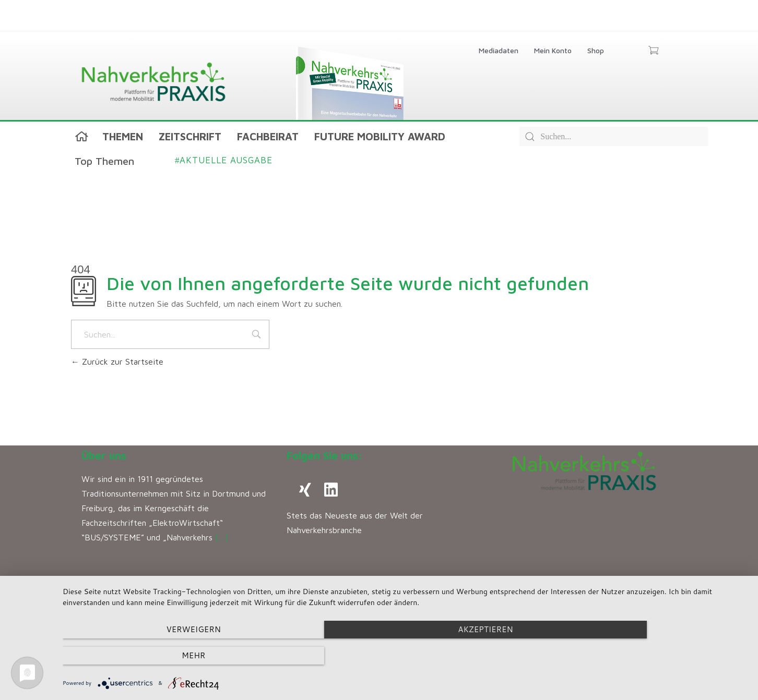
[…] (221, 537)
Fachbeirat (268, 136)
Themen (122, 136)
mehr (644, 655)
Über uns (103, 456)
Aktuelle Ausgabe (224, 160)
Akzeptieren (404, 655)
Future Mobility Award (379, 136)
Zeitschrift (190, 136)
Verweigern (165, 655)
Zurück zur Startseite (117, 361)
